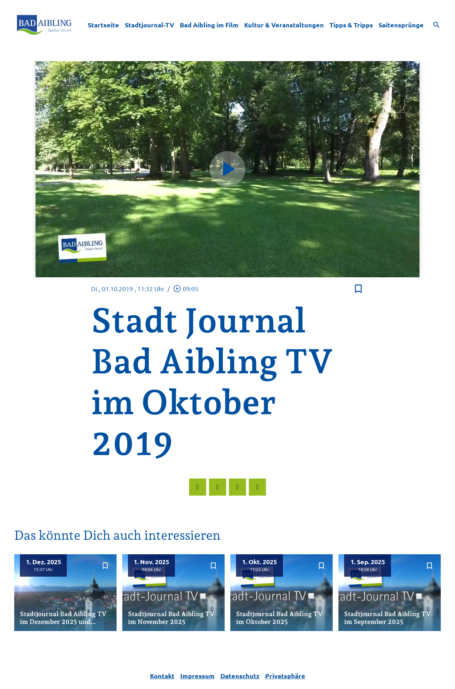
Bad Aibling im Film (209, 25)
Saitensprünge (401, 25)
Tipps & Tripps (351, 25)
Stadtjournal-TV (149, 25)
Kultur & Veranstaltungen (284, 25)
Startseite (103, 25)
